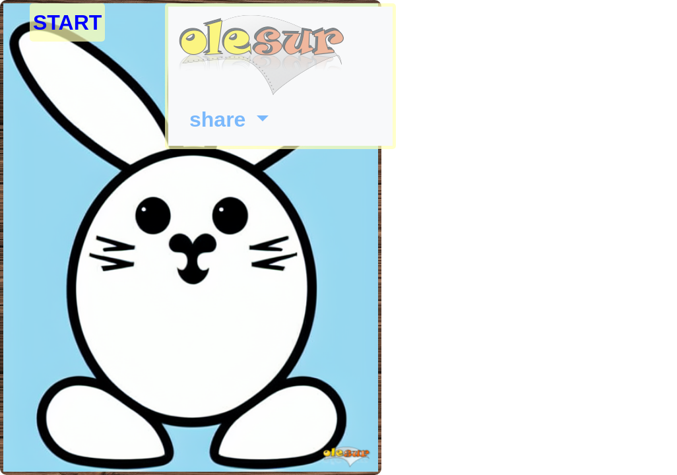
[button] (229, 119)
